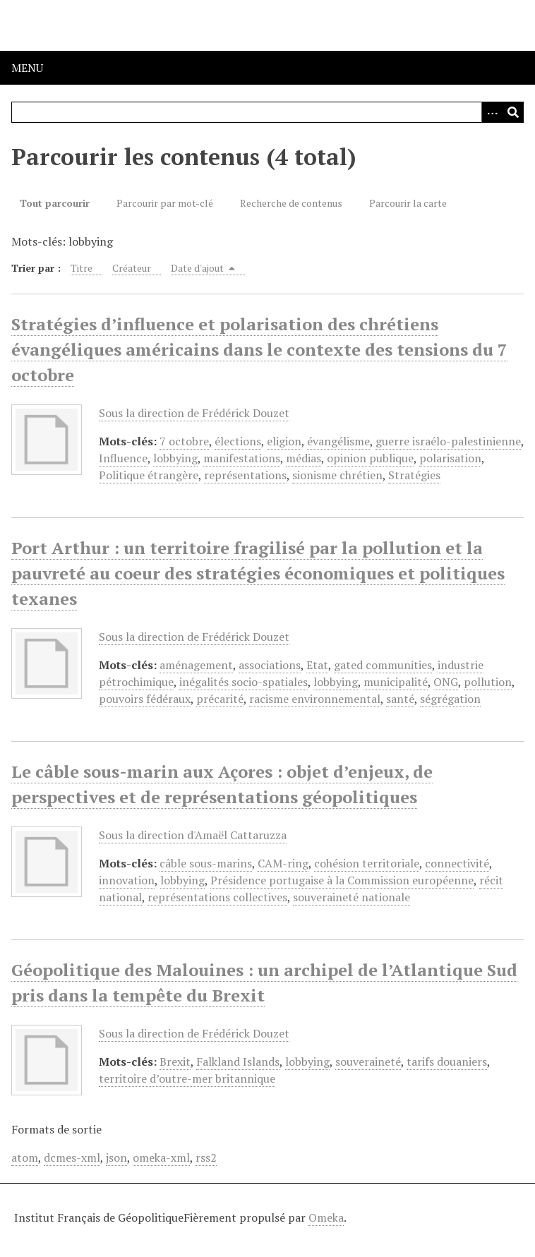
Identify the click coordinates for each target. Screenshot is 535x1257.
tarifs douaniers (447, 1061)
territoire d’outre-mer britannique (187, 1078)
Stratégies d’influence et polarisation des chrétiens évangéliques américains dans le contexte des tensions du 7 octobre (259, 349)
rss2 (206, 1157)
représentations (245, 475)
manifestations (241, 458)
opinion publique (370, 458)
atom (24, 1157)
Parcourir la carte (408, 203)
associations (270, 665)
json (116, 1157)
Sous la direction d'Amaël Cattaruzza (193, 835)
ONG (445, 682)
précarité (220, 698)
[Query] (267, 112)
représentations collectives (217, 897)
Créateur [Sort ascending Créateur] (131, 268)
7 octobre (184, 441)
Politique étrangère (148, 475)
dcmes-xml (72, 1157)
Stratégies (414, 475)
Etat (317, 665)
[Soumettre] (513, 112)
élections (238, 441)
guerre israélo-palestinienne (448, 441)
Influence (123, 458)
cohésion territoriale (366, 863)
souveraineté (368, 1061)
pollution (488, 682)
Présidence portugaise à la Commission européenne (342, 880)
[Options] (492, 112)
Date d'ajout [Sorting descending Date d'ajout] (203, 268)
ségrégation (450, 698)
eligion (284, 441)
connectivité (457, 863)
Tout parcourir (55, 203)
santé (400, 698)
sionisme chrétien (337, 475)
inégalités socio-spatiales (243, 682)
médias (303, 458)
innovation (127, 880)
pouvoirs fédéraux (145, 698)
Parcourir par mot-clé (164, 203)
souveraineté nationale (351, 897)
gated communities (383, 665)
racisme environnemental (314, 698)
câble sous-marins (206, 863)
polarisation (450, 458)
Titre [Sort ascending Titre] (81, 268)
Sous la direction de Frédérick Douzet (194, 413)
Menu (27, 68)
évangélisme (338, 441)
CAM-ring (283, 863)
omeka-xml (161, 1157)
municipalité (395, 682)
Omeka (326, 1217)
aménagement (196, 665)
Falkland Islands (237, 1061)
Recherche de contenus (291, 203)
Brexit (175, 1061)
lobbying (175, 458)
